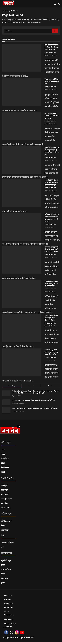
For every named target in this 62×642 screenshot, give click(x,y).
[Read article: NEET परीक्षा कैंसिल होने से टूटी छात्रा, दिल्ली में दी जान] (21, 328)
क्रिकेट (3, 525)
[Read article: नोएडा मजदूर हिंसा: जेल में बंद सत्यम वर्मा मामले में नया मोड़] (21, 362)
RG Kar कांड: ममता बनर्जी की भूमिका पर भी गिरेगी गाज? (51, 283)
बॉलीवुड (4, 485)
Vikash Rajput (51, 52)
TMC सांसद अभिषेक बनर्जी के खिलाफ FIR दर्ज (52, 81)
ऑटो (3, 472)
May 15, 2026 (49, 227)
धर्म (2, 547)
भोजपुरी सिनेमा (6, 499)
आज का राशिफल (7, 542)
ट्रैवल (3, 565)
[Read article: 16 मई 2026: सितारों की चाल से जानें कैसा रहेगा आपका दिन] (21, 193)
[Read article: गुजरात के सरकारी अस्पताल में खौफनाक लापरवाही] (21, 126)
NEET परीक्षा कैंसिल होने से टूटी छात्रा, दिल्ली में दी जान (51, 317)
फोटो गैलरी (5, 458)
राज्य (3, 449)
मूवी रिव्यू (4, 503)
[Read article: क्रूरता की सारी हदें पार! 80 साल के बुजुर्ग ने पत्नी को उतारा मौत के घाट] (21, 160)
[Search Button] (59, 3)
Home (4, 11)
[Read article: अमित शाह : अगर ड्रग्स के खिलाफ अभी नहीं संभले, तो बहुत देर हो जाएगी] (21, 227)
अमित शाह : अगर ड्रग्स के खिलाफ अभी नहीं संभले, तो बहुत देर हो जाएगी (52, 217)
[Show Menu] (55, 3)
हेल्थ (3, 583)
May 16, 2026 (49, 55)
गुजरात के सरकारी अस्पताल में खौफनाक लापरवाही (52, 115)
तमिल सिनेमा (5, 507)
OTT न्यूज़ (4, 494)
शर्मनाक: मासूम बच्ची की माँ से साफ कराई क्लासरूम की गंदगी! (51, 249)
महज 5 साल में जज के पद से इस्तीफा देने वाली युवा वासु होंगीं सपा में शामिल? (35, 408)
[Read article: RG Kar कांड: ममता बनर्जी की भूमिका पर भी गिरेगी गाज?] (21, 294)
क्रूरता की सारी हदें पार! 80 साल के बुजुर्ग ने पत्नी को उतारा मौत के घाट (52, 151)
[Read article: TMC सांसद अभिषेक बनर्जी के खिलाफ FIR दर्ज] (21, 92)
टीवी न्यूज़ (4, 490)
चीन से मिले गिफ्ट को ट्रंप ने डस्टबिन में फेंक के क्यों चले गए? (51, 47)
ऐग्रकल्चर (4, 578)
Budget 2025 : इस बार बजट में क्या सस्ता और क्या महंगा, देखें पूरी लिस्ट (33, 400)
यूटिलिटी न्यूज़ (6, 560)
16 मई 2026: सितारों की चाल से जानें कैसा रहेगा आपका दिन (51, 182)
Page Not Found (13, 11)
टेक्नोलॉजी (5, 467)
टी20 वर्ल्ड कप (6, 521)
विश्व (3, 463)
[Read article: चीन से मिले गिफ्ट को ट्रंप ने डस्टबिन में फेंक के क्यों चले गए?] (21, 58)
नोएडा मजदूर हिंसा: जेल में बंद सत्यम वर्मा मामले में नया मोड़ (51, 351)
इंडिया (3, 454)
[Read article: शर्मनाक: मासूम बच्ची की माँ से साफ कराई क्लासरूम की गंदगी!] (21, 260)
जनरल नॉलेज (6, 569)
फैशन (3, 574)
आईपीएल (4, 530)
